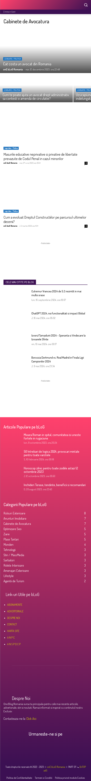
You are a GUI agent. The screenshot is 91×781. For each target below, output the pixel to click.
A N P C (11, 637)
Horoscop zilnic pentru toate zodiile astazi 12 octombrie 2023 (51, 470)
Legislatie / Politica (12, 59)
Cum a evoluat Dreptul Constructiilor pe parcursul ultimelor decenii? (44, 219)
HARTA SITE (13, 631)
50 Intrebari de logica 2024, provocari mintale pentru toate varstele (51, 453)
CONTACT (12, 624)
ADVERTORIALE (15, 611)
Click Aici (31, 718)
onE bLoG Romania (10, 163)
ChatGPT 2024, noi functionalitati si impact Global (58, 313)
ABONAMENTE (14, 604)
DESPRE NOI (13, 618)
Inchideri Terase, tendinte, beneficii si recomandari (55, 485)
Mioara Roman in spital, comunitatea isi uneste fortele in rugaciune (52, 436)
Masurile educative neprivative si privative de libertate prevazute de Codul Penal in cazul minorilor (40, 156)
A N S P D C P (14, 644)
